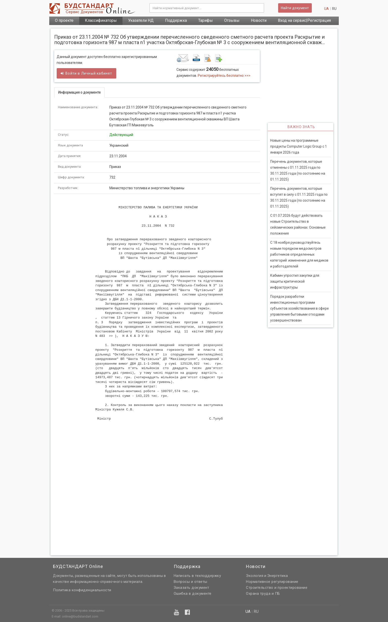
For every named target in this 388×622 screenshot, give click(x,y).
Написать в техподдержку (197, 575)
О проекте (64, 20)
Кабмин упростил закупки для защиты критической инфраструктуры (294, 281)
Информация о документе (79, 92)
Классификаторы (101, 20)
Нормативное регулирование (272, 581)
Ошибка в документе (193, 593)
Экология (254, 575)
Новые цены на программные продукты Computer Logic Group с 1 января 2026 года (298, 146)
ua (326, 8)
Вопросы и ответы (190, 581)
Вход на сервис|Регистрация (304, 20)
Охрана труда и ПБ (263, 593)
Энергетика (277, 575)
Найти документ (295, 8)
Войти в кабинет (86, 73)
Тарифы (205, 20)
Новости (259, 20)
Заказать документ (191, 587)
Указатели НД (141, 20)
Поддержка (176, 20)
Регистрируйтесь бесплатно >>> (224, 76)
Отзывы (232, 20)
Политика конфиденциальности (82, 590)
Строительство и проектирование (276, 587)
